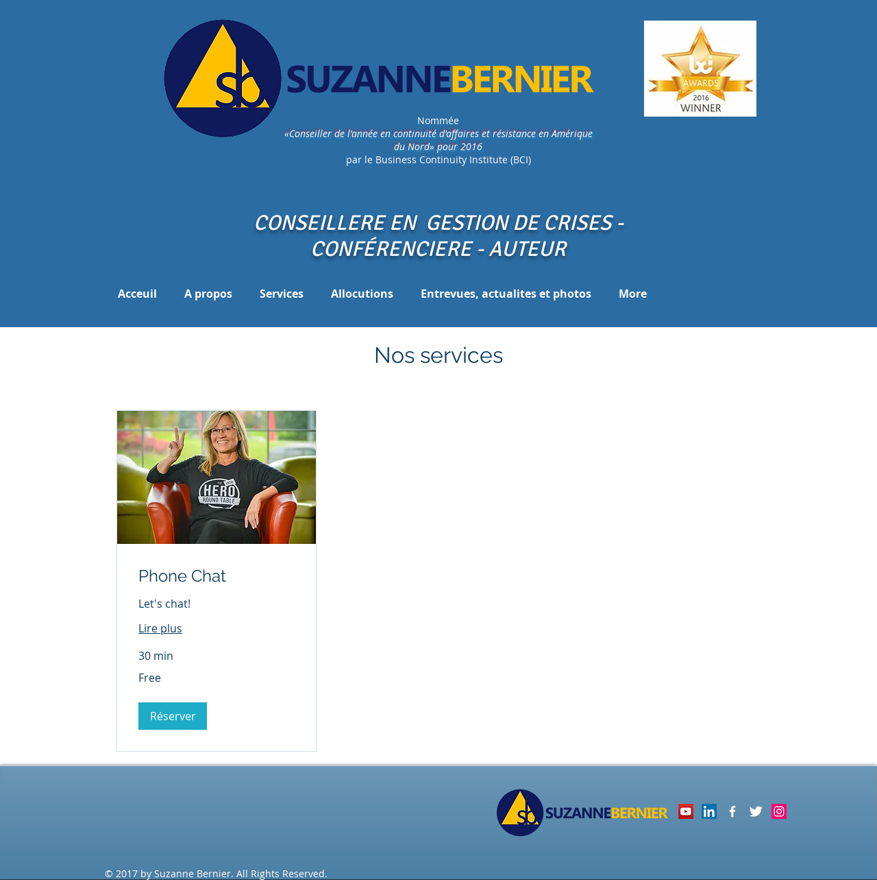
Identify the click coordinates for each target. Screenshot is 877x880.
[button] (172, 716)
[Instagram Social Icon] (779, 811)
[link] (216, 576)
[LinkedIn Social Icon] (709, 811)
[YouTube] (685, 811)
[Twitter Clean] (755, 811)
